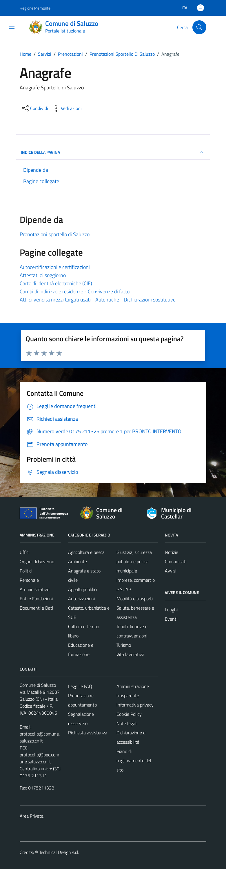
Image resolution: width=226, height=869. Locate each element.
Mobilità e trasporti (134, 598)
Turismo (123, 645)
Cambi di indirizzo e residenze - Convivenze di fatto (75, 291)
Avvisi (170, 570)
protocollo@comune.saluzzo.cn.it (40, 737)
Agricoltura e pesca (86, 552)
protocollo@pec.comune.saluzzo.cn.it (39, 758)
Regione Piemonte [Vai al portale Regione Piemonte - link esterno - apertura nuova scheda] (35, 8)
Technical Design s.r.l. (59, 852)
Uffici (24, 552)
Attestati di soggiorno (43, 275)
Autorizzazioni (81, 598)
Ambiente (77, 561)
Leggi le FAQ (80, 686)
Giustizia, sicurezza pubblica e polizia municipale (134, 561)
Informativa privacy (135, 704)
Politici (26, 570)
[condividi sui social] (34, 108)
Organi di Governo (37, 561)
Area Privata (31, 815)
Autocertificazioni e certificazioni (55, 267)
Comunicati (175, 561)
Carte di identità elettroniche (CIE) (56, 283)
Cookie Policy (129, 714)
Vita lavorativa (130, 654)
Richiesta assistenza (87, 732)
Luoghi (171, 609)
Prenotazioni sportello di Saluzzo (55, 234)
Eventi (171, 618)
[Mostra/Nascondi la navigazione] (11, 26)
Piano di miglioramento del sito (133, 760)
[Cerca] (199, 27)
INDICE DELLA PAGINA (113, 152)
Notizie (171, 552)
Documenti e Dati (36, 607)
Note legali (126, 723)
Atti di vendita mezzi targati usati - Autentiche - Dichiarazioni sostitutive (98, 299)
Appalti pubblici (82, 589)
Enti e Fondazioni (36, 598)
